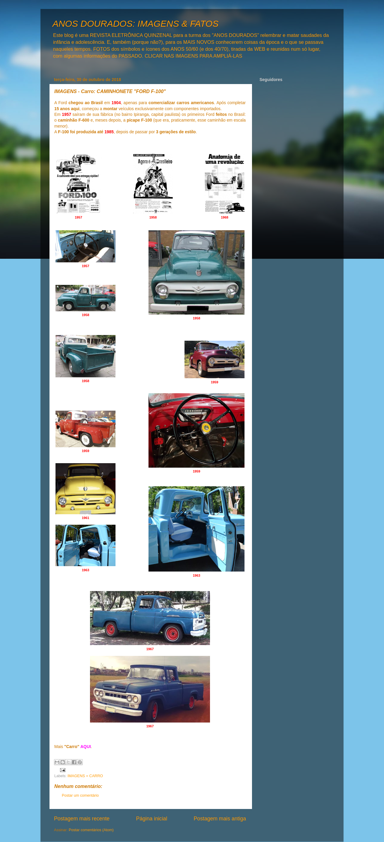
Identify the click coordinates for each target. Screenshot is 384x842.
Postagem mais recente (82, 819)
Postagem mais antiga (220, 819)
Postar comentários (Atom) (91, 830)
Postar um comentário (80, 795)
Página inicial (151, 819)
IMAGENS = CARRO (85, 776)
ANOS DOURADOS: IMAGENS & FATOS (135, 24)
